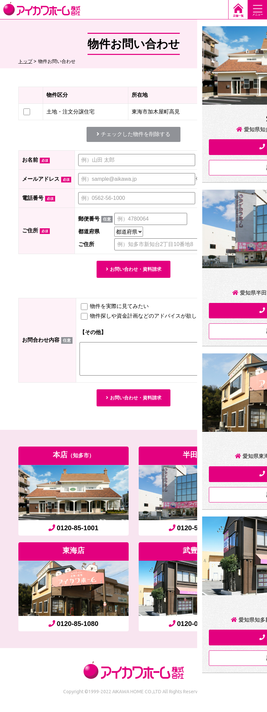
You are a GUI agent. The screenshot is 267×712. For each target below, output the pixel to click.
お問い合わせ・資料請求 (133, 270)
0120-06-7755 (194, 627)
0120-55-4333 (194, 532)
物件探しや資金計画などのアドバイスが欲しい (141, 318)
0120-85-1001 (73, 532)
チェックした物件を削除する (133, 134)
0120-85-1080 (73, 627)
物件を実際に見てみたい (115, 308)
